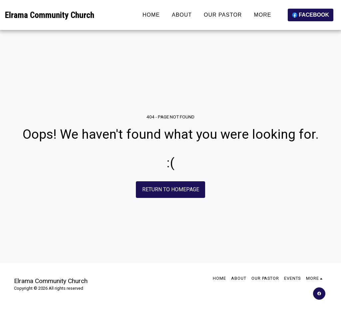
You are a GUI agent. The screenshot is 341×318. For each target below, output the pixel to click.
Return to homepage (170, 189)
